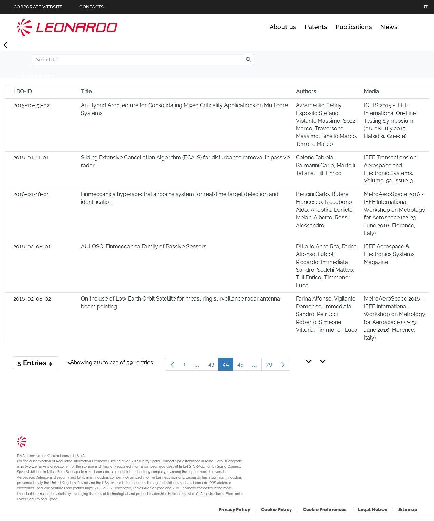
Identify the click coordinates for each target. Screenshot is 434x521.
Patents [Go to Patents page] (316, 27)
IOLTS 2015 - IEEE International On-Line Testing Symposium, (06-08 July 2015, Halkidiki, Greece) (390, 120)
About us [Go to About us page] (283, 27)
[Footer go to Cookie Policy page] (277, 509)
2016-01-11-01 (30, 157)
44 (228, 366)
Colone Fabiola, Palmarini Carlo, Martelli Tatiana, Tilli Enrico (325, 165)
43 (213, 366)
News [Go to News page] (388, 27)
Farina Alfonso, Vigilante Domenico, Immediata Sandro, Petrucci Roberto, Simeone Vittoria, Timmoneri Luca (326, 314)
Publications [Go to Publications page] (354, 27)
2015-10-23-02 (31, 105)
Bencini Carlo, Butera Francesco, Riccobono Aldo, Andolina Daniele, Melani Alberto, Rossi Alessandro (325, 209)
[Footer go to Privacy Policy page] (235, 509)
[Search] (137, 59)
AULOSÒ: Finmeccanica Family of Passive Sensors (143, 246)
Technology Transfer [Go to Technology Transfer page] (67, 27)
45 (242, 366)
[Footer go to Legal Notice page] (373, 509)
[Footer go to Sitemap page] (407, 509)
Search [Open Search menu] (411, 27)
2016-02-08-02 (32, 298)
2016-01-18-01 (31, 194)
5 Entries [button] (37, 364)
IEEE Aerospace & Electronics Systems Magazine (389, 254)
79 (271, 366)
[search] (248, 60)
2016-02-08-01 (32, 246)
